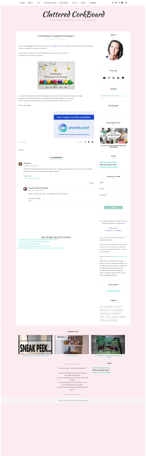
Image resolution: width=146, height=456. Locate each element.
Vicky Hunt (27, 163)
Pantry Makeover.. (72, 408)
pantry (122, 370)
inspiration (112, 373)
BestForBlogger (84, 453)
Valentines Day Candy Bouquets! (29, 244)
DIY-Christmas (118, 363)
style (108, 370)
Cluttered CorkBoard (73, 14)
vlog (102, 370)
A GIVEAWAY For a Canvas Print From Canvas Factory (109, 409)
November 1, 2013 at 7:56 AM (35, 190)
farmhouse (117, 366)
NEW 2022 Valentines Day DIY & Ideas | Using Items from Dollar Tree (41, 248)
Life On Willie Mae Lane (31, 178)
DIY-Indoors (109, 360)
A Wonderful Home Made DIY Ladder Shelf (36, 408)
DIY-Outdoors (105, 366)
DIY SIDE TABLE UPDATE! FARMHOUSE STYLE (34, 242)
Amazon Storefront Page (109, 220)
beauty (115, 370)
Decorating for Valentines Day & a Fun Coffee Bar (35, 246)
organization (105, 363)
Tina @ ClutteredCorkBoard (38, 188)
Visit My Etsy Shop (113, 344)
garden (118, 360)
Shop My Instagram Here (108, 215)
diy (101, 360)
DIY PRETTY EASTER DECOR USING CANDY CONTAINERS (38, 239)
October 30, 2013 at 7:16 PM (30, 165)
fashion (103, 373)
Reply (91, 183)
